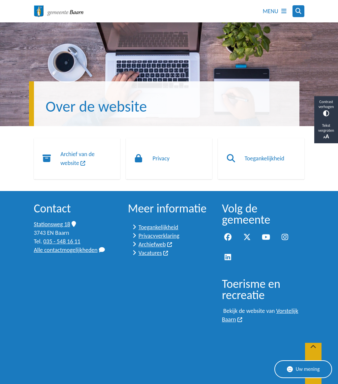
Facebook (228, 237)
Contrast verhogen (326, 108)
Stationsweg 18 (55, 224)
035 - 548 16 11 (61, 241)
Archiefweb (155, 244)
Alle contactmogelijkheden (69, 250)
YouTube (266, 237)
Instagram (285, 237)
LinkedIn (228, 257)
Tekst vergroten (326, 131)
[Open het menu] (275, 11)
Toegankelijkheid (158, 227)
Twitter (247, 237)
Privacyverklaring (158, 235)
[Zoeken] (298, 11)
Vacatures (153, 253)
